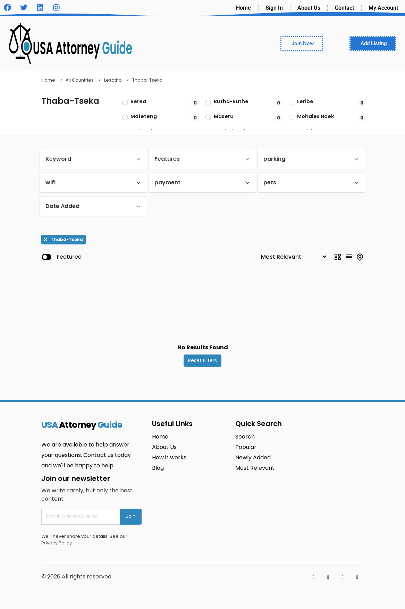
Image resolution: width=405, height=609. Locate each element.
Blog (158, 468)
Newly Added (253, 457)
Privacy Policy (56, 543)
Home (243, 8)
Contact (344, 8)
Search (245, 437)
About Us (308, 8)
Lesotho (113, 80)
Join (131, 516)
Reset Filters (202, 360)
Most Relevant (255, 468)
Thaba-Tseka (147, 80)
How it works (169, 457)
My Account (383, 8)
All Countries (80, 80)
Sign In (274, 8)
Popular (245, 447)
